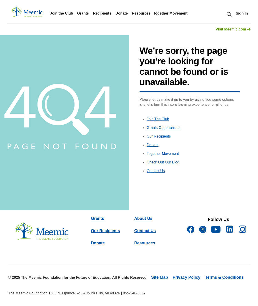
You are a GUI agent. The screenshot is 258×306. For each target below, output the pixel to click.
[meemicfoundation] (27, 13)
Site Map (159, 277)
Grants (83, 13)
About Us (143, 218)
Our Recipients (159, 136)
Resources (144, 243)
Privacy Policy (186, 277)
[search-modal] (229, 14)
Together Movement (163, 154)
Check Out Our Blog (163, 162)
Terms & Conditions (224, 277)
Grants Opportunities (163, 128)
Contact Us (156, 171)
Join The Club (158, 119)
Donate (121, 13)
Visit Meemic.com (233, 29)
